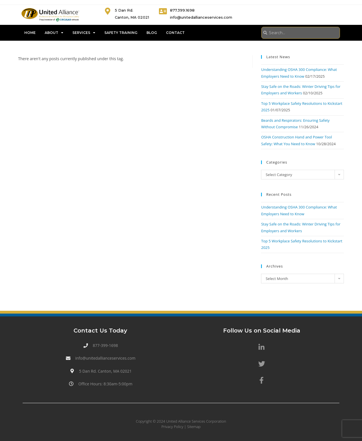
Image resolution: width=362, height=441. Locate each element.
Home (30, 33)
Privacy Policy (172, 426)
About (54, 32)
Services (83, 32)
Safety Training (120, 33)
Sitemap (194, 426)
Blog (151, 33)
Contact (175, 33)
